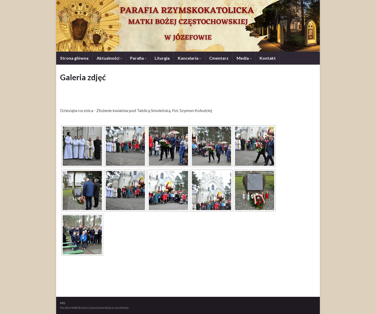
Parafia (138, 58)
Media (244, 58)
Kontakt (268, 58)
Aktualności (109, 58)
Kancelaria (189, 58)
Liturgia (162, 58)
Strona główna (74, 58)
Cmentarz (218, 58)
